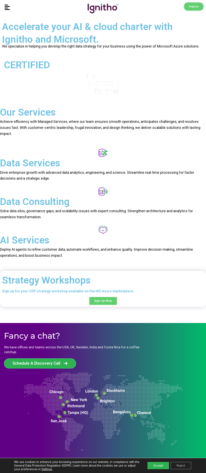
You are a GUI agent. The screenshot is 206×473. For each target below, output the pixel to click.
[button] (25, 7)
